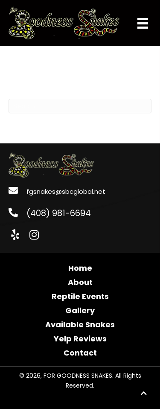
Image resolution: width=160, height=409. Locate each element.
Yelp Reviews (80, 338)
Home (80, 268)
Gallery (80, 310)
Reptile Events (80, 296)
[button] (15, 234)
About (80, 282)
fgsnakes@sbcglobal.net (65, 191)
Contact (80, 352)
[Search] (80, 106)
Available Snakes (80, 324)
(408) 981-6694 (58, 213)
